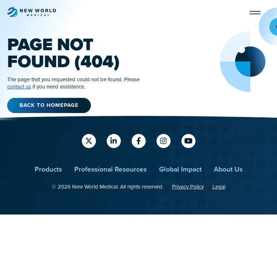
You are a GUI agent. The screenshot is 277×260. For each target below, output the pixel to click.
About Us (228, 169)
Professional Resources (110, 169)
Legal (218, 186)
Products (48, 169)
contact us (19, 86)
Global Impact (180, 169)
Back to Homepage (49, 105)
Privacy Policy (188, 186)
